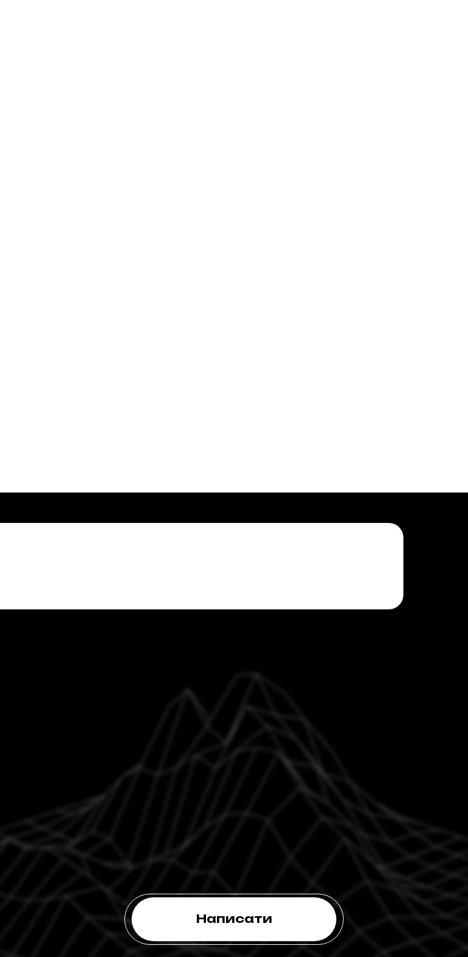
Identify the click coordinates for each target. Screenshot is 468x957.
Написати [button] (234, 918)
